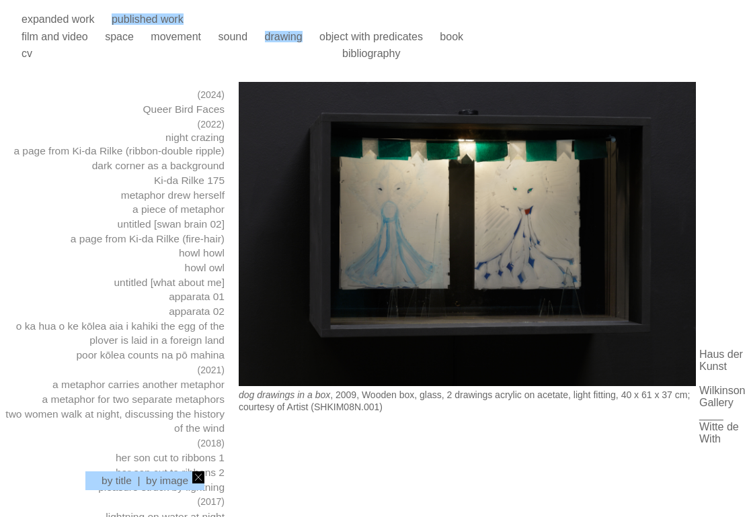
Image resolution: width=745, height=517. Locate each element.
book (451, 36)
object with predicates (371, 36)
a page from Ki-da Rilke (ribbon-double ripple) (119, 150)
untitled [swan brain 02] (171, 224)
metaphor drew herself (173, 195)
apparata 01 (197, 296)
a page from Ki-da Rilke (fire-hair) (148, 238)
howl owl (205, 267)
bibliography (371, 53)
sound (232, 36)
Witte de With (719, 432)
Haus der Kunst (721, 360)
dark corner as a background (158, 165)
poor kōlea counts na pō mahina (150, 355)
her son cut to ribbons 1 (170, 457)
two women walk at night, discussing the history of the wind (115, 421)
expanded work (58, 19)
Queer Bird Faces (184, 109)
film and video (55, 36)
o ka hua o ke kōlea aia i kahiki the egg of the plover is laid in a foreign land (120, 333)
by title (117, 480)
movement (176, 36)
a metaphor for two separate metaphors (133, 399)
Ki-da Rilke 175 (189, 180)
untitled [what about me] (169, 282)
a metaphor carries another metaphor (138, 384)
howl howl (202, 252)
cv (27, 53)
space (119, 36)
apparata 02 (197, 311)
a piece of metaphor (178, 209)
